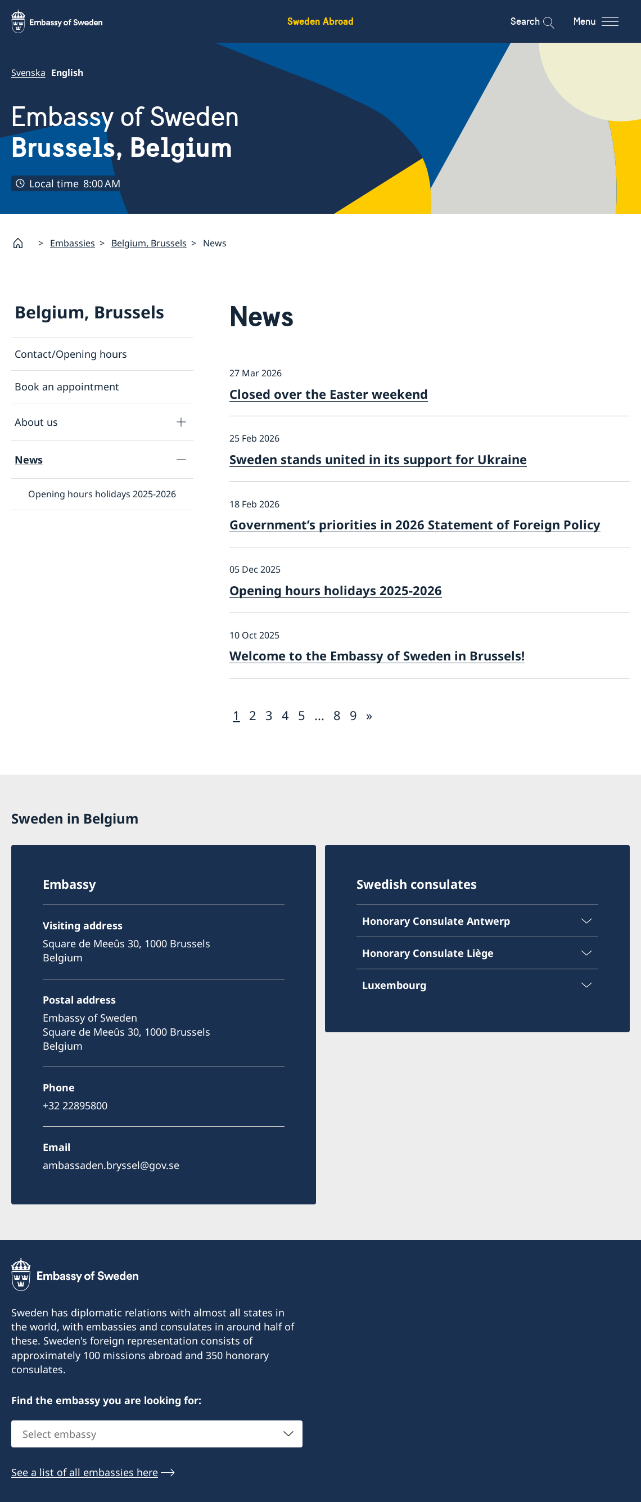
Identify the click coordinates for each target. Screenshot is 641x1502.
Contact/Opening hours (71, 354)
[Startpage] (22, 243)
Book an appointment (67, 387)
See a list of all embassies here (84, 1472)
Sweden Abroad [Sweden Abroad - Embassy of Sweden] (320, 21)
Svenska (28, 72)
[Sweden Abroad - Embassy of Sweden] (67, 21)
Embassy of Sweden (125, 132)
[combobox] (157, 1433)
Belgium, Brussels (149, 243)
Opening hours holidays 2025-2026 (102, 494)
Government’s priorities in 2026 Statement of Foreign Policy (415, 524)
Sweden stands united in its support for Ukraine (378, 459)
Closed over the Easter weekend (328, 393)
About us (36, 422)
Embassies (72, 243)
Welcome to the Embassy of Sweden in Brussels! (377, 655)
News (29, 459)
